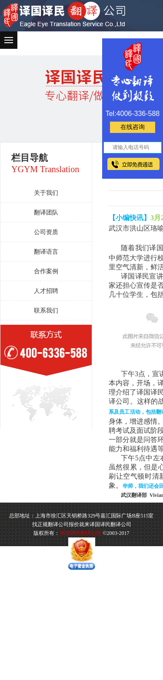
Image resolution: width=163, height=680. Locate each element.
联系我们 (46, 310)
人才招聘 (46, 291)
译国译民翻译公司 (80, 533)
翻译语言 (46, 251)
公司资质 (46, 232)
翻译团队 (46, 212)
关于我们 (46, 193)
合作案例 (46, 271)
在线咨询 (132, 127)
